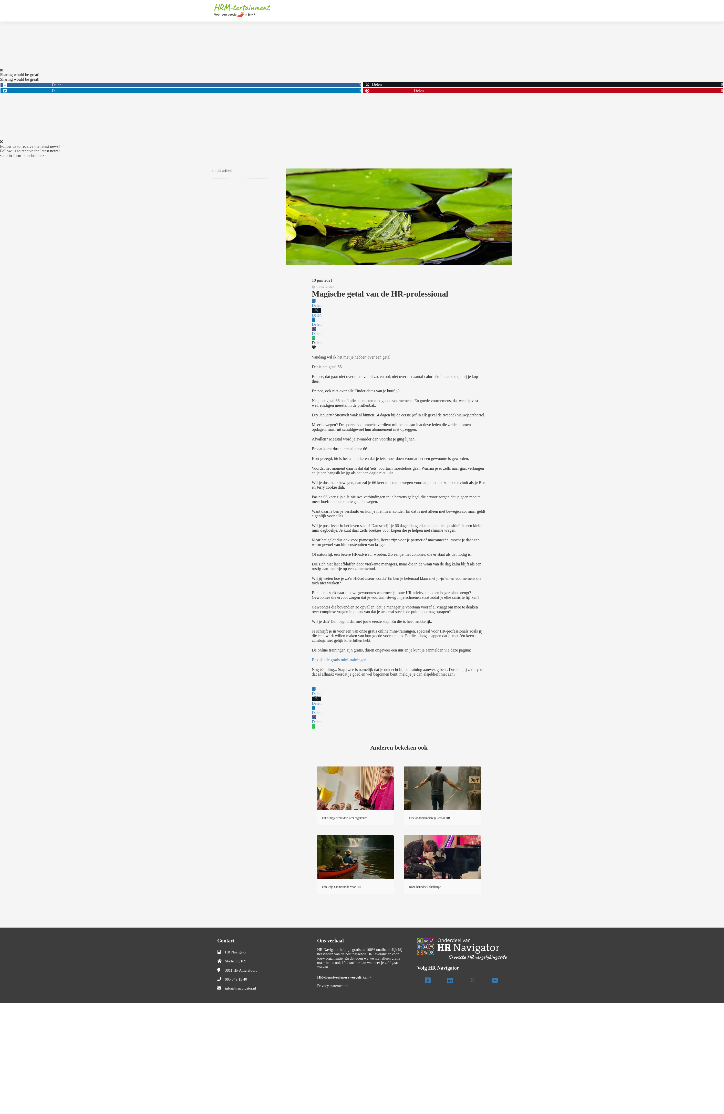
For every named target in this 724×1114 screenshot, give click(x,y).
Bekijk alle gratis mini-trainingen (339, 660)
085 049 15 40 (236, 979)
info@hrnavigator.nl (240, 988)
